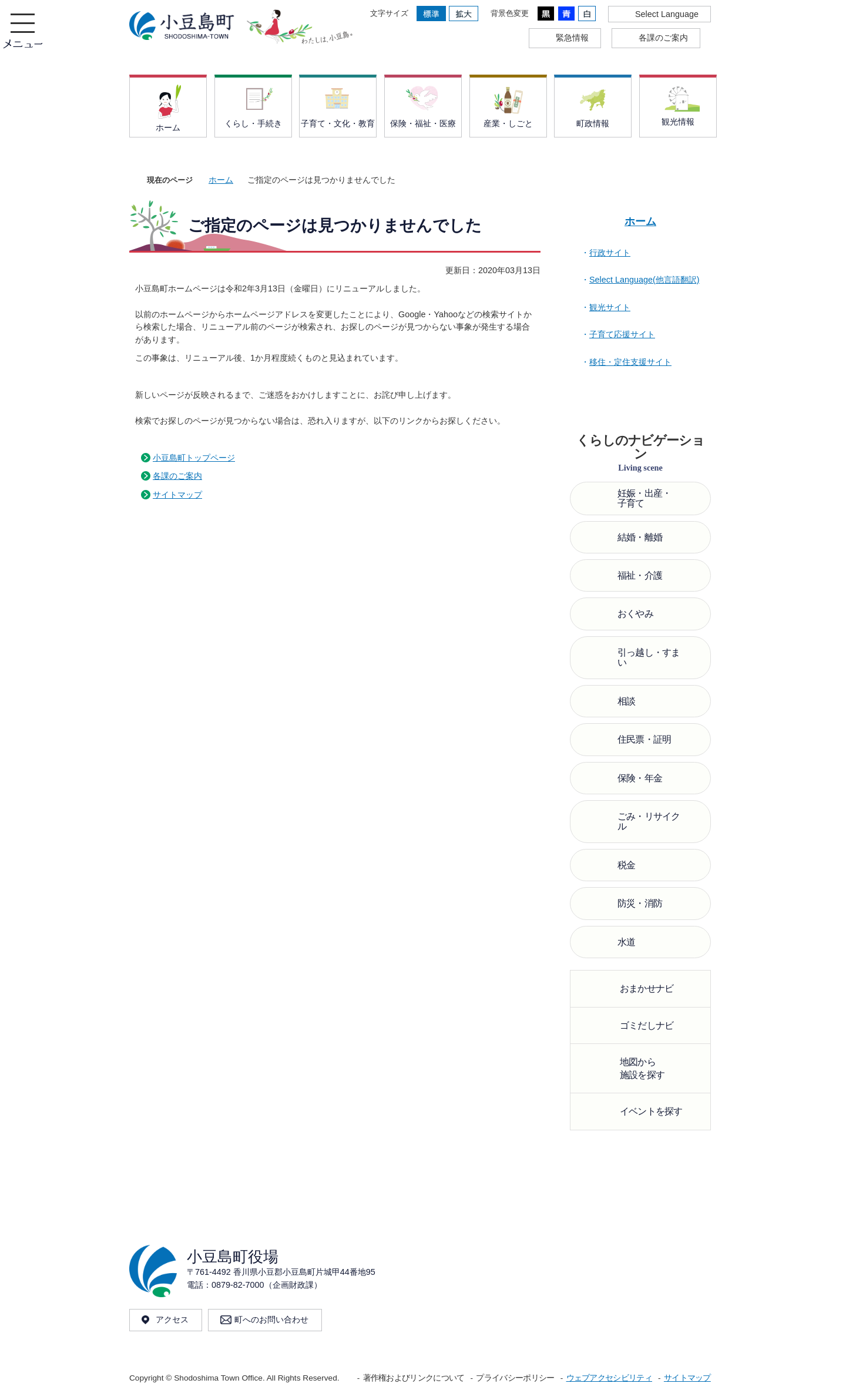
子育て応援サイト (622, 334)
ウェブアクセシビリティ (609, 1378)
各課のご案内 (177, 476)
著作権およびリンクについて (414, 1378)
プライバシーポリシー (515, 1378)
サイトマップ (177, 494)
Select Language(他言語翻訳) (644, 279)
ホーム (221, 179)
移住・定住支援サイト (630, 362)
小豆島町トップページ (194, 457)
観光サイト (609, 307)
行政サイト (609, 252)
